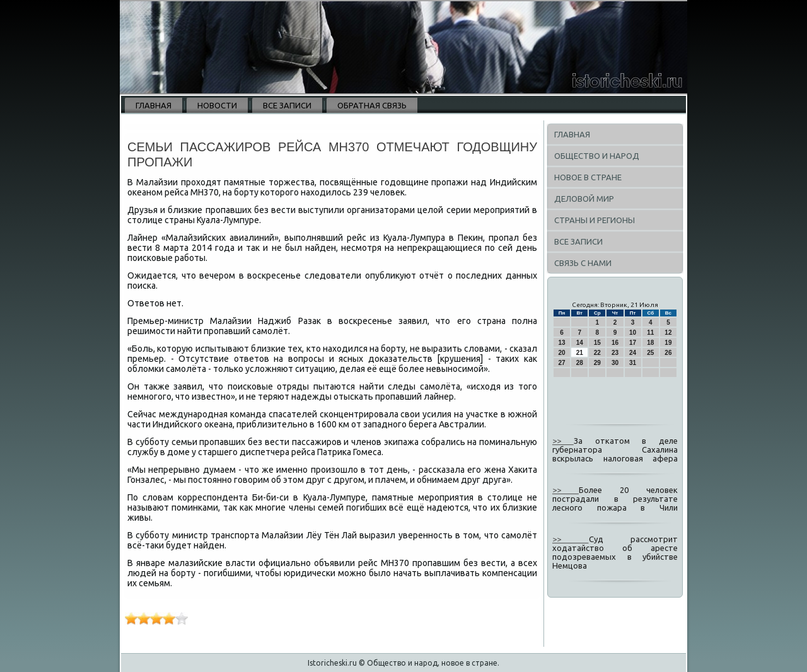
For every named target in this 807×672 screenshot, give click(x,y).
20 (562, 352)
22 (597, 352)
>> (563, 440)
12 (668, 332)
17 (632, 342)
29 (597, 362)
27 (562, 362)
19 (668, 342)
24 (632, 352)
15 (597, 342)
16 (615, 342)
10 (632, 332)
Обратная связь (372, 105)
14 (579, 342)
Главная (153, 105)
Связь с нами (583, 262)
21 (579, 352)
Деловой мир (584, 198)
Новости (217, 105)
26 (668, 352)
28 (579, 362)
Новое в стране (588, 177)
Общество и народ (596, 155)
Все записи (287, 105)
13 (562, 342)
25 (650, 352)
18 (650, 342)
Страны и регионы (594, 220)
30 (615, 362)
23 (615, 352)
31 (632, 362)
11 (650, 332)
